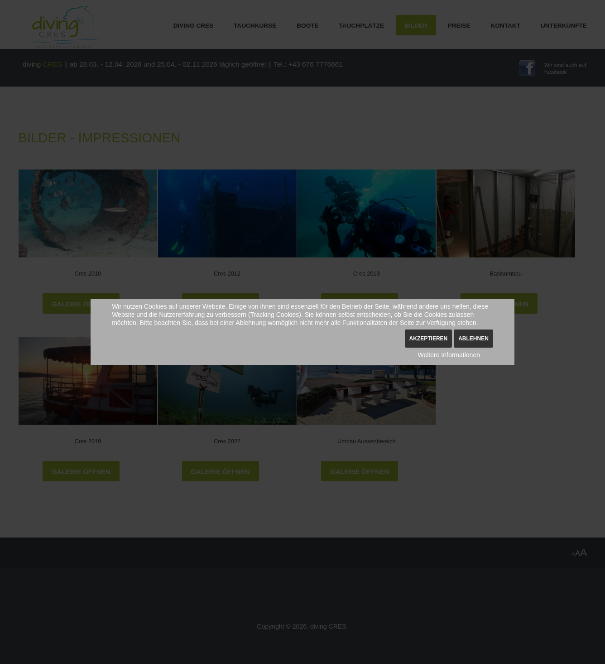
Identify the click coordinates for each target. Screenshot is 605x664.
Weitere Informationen (449, 355)
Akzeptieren (428, 338)
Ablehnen (473, 338)
